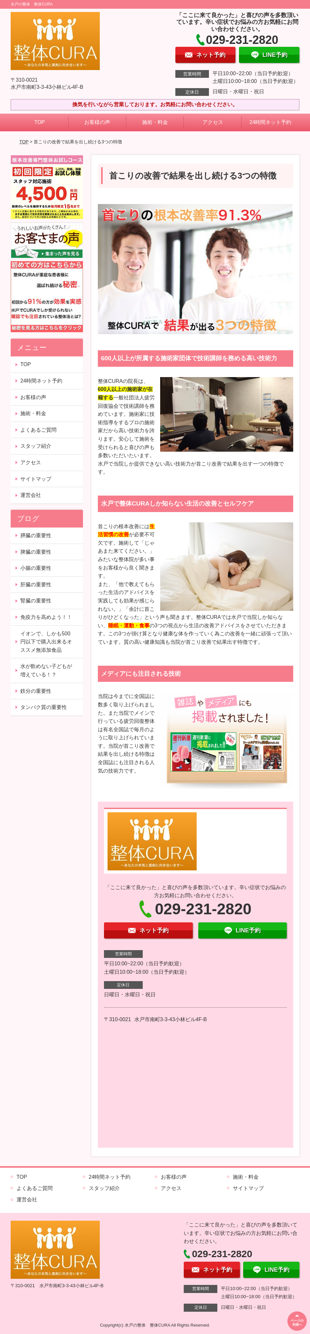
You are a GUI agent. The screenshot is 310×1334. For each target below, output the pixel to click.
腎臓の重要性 (35, 600)
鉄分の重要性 (35, 691)
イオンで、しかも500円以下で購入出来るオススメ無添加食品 (46, 642)
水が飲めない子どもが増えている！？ (46, 670)
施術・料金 (155, 122)
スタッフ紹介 (35, 446)
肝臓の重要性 (35, 584)
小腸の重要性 (35, 568)
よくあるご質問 (38, 430)
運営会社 (30, 495)
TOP (39, 122)
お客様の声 (97, 122)
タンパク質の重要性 (43, 707)
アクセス (212, 122)
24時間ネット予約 (271, 122)
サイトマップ (35, 479)
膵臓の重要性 (35, 535)
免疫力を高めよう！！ (46, 617)
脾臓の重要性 (35, 552)
